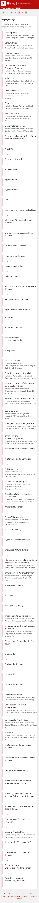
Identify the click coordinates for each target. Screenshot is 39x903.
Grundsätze (26, 896)
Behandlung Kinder (28, 894)
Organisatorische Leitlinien (11, 896)
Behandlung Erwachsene (12, 894)
